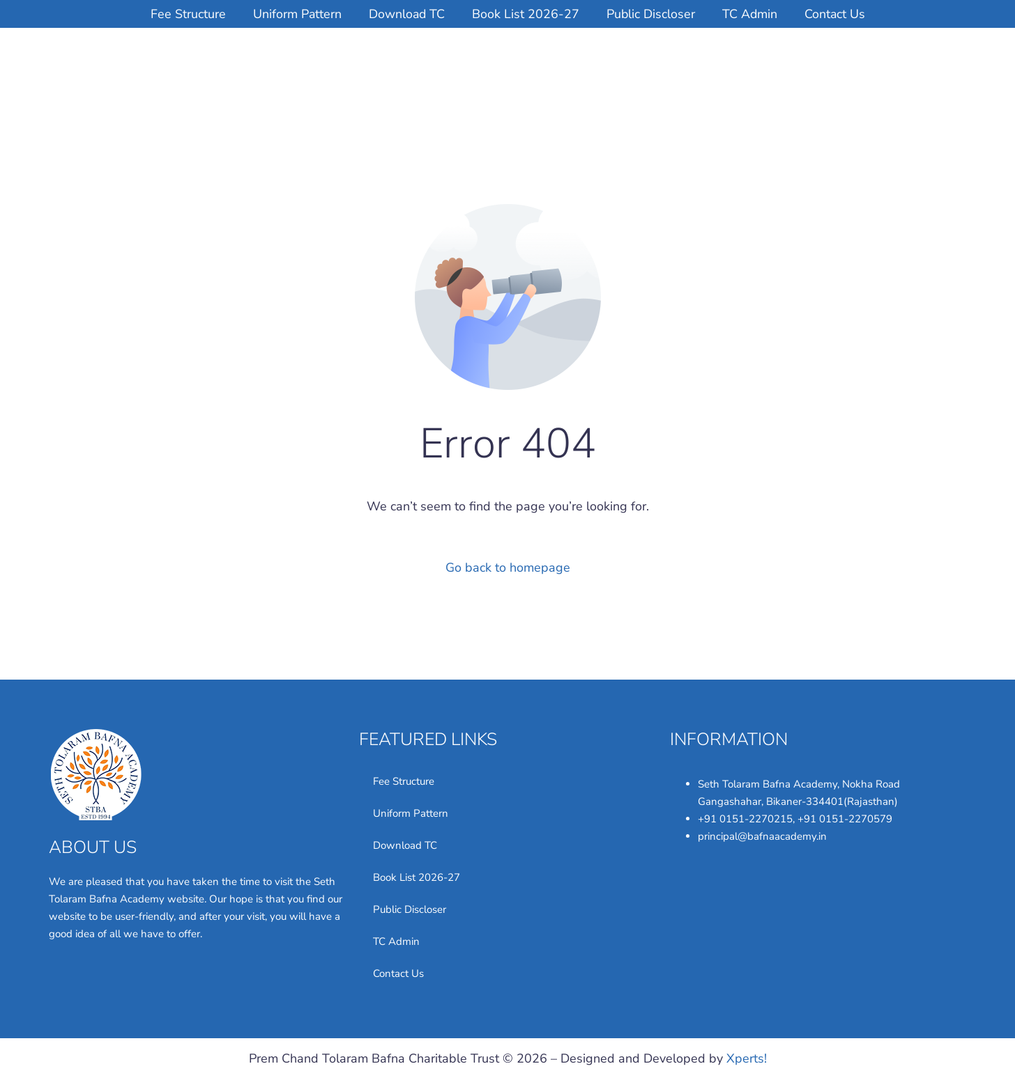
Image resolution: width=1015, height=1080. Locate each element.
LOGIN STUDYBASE (895, 65)
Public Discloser (651, 14)
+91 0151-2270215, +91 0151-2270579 (795, 819)
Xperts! (746, 1058)
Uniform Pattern (294, 14)
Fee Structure (184, 14)
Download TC (405, 14)
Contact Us (838, 14)
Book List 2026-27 (525, 14)
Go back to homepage (507, 566)
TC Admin (752, 14)
